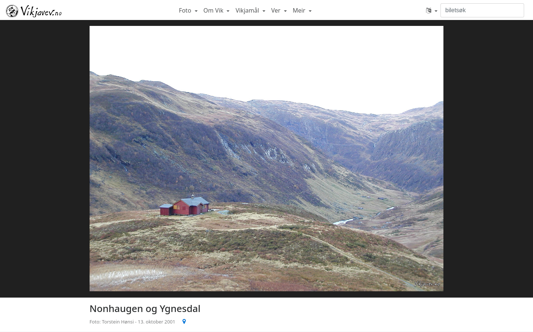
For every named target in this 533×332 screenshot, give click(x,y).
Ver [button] (276, 10)
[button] (431, 10)
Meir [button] (300, 10)
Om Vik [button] (214, 10)
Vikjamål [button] (248, 10)
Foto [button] (186, 10)
